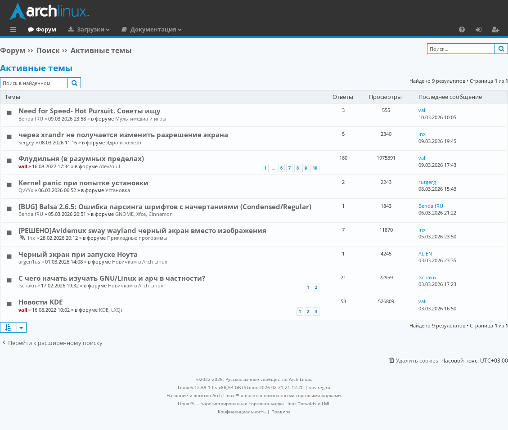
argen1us (29, 261)
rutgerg (427, 182)
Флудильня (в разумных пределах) (81, 158)
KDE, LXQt (110, 309)
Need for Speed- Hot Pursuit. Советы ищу (89, 110)
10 (315, 168)
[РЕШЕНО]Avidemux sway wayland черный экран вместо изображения (142, 230)
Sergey (26, 142)
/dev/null (109, 166)
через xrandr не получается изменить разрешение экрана (123, 134)
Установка (117, 190)
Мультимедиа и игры (140, 118)
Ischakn (27, 285)
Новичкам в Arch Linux (139, 261)
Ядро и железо (123, 142)
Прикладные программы (137, 237)
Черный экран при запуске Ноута (78, 254)
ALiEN (425, 253)
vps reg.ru (319, 387)
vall (422, 110)
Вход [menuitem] (482, 30)
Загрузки (127, 29)
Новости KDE (40, 301)
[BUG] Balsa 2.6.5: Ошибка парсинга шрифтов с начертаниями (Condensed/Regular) (164, 206)
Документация (190, 29)
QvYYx (25, 190)
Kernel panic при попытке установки (83, 182)
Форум (83, 29)
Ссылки (15, 30)
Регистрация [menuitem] (497, 30)
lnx (422, 133)
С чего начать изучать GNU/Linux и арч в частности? (111, 277)
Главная (40, 29)
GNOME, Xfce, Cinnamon (144, 214)
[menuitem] (462, 29)
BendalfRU (30, 118)
